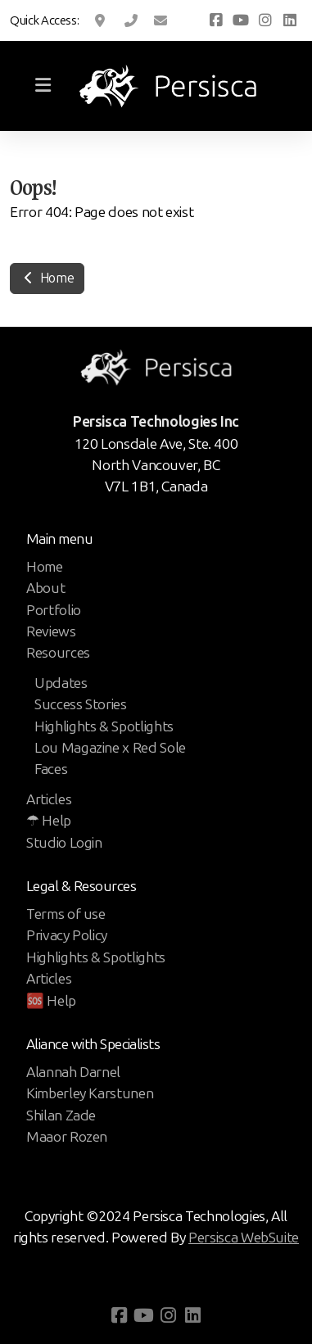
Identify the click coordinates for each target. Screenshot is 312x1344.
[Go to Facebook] (216, 20)
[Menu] (42, 86)
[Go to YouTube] (240, 20)
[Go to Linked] (290, 20)
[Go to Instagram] (265, 20)
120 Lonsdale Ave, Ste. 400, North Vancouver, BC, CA (101, 20)
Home (47, 278)
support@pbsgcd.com (160, 20)
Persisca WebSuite (243, 1238)
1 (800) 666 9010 (131, 20)
